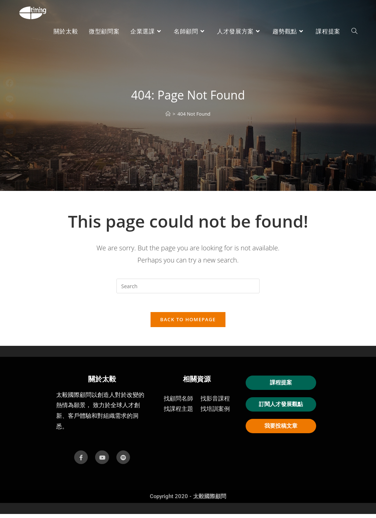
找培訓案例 (215, 412)
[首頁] (168, 114)
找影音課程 (215, 402)
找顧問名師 (178, 402)
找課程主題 (178, 412)
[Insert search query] (188, 286)
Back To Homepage (188, 323)
